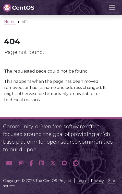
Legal (82, 180)
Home (10, 21)
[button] (9, 163)
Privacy (97, 180)
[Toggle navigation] (112, 7)
